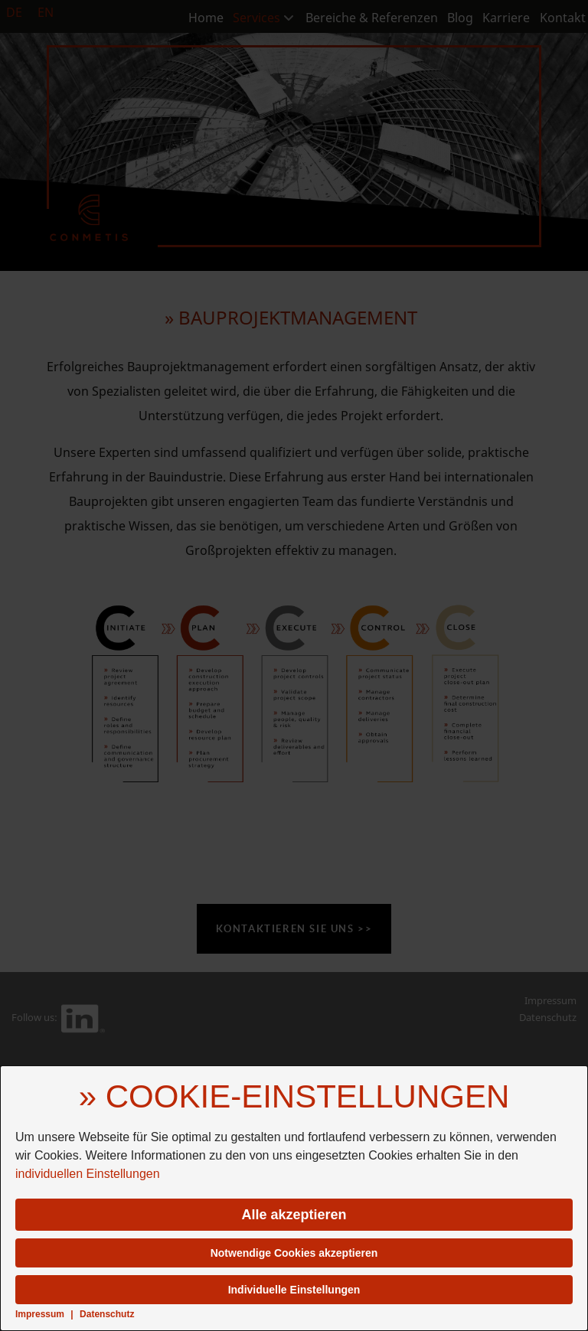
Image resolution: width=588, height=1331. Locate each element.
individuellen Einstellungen (87, 1173)
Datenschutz (107, 1314)
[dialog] (294, 1198)
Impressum (39, 1314)
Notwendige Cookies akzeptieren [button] (294, 1253)
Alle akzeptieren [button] (293, 1214)
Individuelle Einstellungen (294, 1290)
